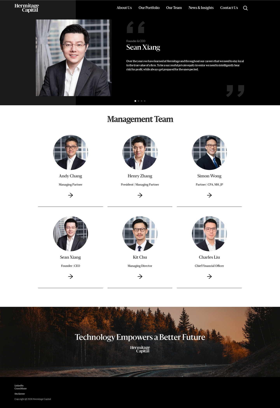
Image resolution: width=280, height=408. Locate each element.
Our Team (174, 8)
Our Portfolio (149, 8)
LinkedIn (19, 386)
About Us (124, 8)
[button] (135, 101)
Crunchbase (21, 389)
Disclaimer (20, 394)
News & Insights (201, 8)
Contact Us (229, 8)
